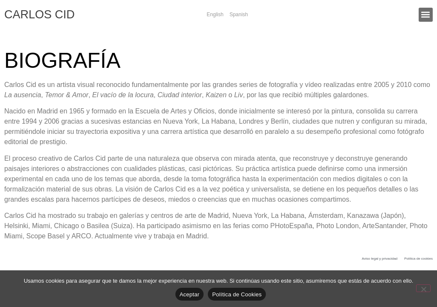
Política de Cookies (237, 294)
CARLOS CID (39, 14)
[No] (423, 288)
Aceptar (190, 294)
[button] (426, 15)
